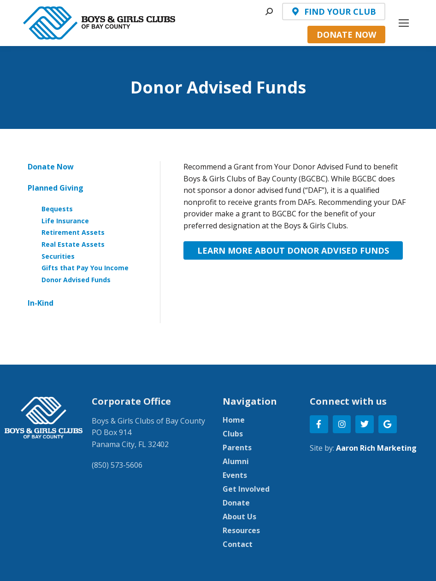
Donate (236, 502)
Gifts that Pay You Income (85, 267)
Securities (58, 256)
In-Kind (40, 303)
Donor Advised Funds (76, 279)
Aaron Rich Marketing (376, 448)
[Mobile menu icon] (404, 23)
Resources (241, 530)
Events (235, 475)
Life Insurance (65, 220)
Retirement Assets (73, 232)
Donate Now (51, 167)
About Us (239, 516)
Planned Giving (55, 188)
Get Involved (246, 489)
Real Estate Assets (73, 244)
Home (234, 419)
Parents (237, 447)
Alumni (236, 461)
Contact (238, 544)
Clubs (233, 433)
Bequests (57, 208)
